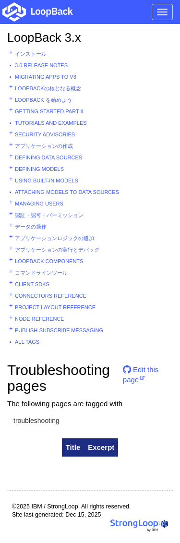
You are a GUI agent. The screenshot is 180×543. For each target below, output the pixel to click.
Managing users (39, 203)
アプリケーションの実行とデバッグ (57, 250)
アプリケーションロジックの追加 (54, 238)
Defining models (39, 169)
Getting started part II (49, 111)
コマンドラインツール (41, 273)
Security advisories (45, 134)
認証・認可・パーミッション (49, 215)
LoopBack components (49, 261)
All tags (27, 342)
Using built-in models (46, 180)
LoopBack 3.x (44, 37)
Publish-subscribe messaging (59, 330)
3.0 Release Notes (41, 65)
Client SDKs (32, 284)
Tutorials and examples (51, 123)
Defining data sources (48, 157)
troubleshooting (36, 420)
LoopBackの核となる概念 (48, 88)
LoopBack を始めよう (43, 100)
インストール (31, 54)
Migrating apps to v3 (45, 77)
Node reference (39, 319)
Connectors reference (50, 296)
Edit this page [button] (141, 373)
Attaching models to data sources (67, 192)
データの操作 (31, 226)
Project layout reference (55, 307)
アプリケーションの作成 (44, 146)
